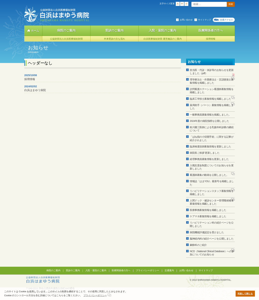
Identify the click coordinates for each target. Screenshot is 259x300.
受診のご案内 (114, 30)
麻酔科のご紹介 (198, 244)
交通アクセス (226, 20)
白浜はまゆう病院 (35, 88)
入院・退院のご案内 (162, 30)
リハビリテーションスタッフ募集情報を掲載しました (211, 193)
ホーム (35, 30)
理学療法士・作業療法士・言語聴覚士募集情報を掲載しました (211, 81)
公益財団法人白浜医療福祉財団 (66, 38)
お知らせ (194, 62)
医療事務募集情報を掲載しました (208, 210)
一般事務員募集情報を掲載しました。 (210, 114)
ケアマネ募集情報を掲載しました (208, 216)
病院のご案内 (66, 30)
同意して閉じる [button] (245, 293)
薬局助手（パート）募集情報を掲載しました (211, 107)
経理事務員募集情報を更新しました (209, 159)
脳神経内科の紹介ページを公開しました (211, 238)
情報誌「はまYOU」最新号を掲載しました (212, 183)
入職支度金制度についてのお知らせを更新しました (211, 167)
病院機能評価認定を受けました (207, 232)
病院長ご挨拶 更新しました (204, 152)
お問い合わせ (186, 20)
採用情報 (210, 38)
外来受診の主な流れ (114, 38)
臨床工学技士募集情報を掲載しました (210, 98)
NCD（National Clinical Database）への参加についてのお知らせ (212, 253)
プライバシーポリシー (147, 270)
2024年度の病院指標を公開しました (209, 120)
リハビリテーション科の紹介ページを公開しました (211, 224)
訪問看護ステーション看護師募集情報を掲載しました (211, 91)
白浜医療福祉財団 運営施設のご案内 (163, 38)
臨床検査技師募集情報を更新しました (210, 146)
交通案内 (169, 270)
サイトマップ (204, 20)
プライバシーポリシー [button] (95, 295)
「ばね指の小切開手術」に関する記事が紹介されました (211, 138)
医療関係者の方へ (210, 30)
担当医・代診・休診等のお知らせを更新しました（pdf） (211, 72)
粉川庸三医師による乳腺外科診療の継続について (211, 129)
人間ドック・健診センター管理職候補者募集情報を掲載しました (211, 202)
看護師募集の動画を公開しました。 (209, 174)
